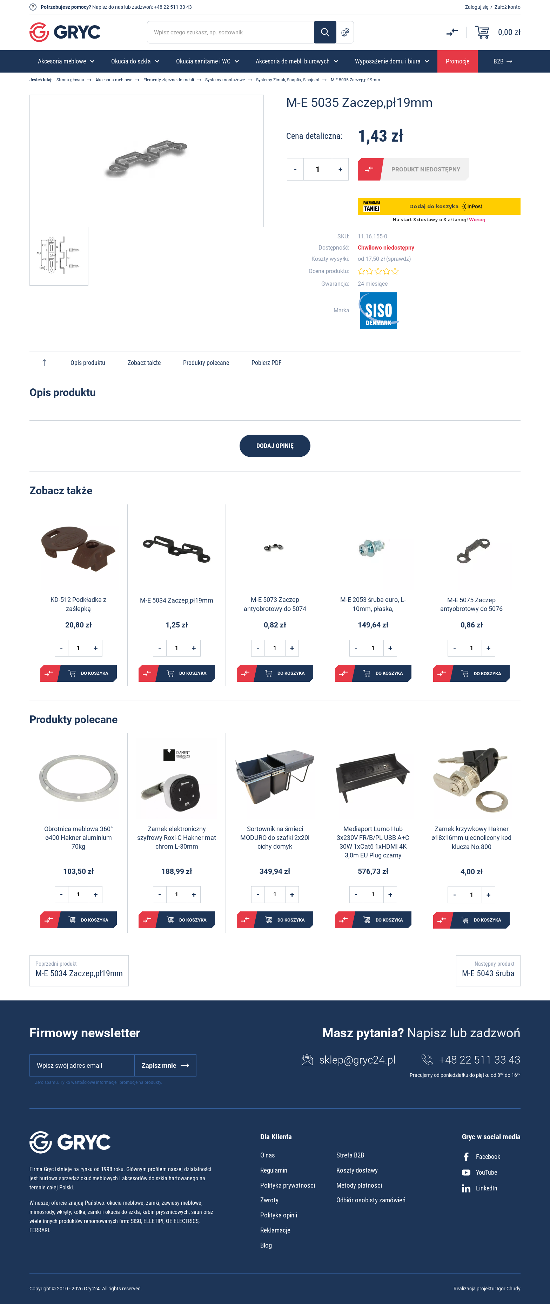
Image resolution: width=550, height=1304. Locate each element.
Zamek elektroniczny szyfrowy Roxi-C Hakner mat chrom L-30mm (176, 837)
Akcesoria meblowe (113, 79)
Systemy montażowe (225, 79)
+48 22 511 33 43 (173, 7)
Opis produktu (88, 362)
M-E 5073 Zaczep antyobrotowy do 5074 (275, 604)
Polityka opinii (278, 1215)
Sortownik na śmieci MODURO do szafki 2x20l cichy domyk (274, 837)
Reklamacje (275, 1230)
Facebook (481, 1157)
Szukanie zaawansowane (345, 32)
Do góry (44, 363)
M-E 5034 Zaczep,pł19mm (176, 600)
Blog (266, 1245)
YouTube (479, 1172)
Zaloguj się (476, 7)
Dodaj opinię (275, 445)
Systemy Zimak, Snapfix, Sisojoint (288, 79)
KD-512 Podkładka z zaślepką (78, 604)
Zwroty (269, 1200)
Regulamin (273, 1170)
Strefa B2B (350, 1155)
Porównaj (369, 169)
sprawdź (398, 259)
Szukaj (325, 32)
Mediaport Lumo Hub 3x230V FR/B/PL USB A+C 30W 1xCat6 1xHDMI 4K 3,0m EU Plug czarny (373, 842)
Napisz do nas (107, 7)
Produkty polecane (206, 362)
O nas (267, 1155)
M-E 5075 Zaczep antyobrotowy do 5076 (471, 604)
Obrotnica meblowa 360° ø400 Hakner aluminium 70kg (78, 837)
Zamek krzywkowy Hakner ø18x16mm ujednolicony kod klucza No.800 (471, 837)
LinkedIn (479, 1188)
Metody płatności (359, 1185)
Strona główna (70, 79)
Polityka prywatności (287, 1185)
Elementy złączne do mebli (168, 79)
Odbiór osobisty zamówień (370, 1200)
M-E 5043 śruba (488, 973)
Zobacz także (144, 362)
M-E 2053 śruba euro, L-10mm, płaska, (373, 604)
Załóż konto (508, 7)
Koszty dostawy (357, 1170)
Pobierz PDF (266, 362)
